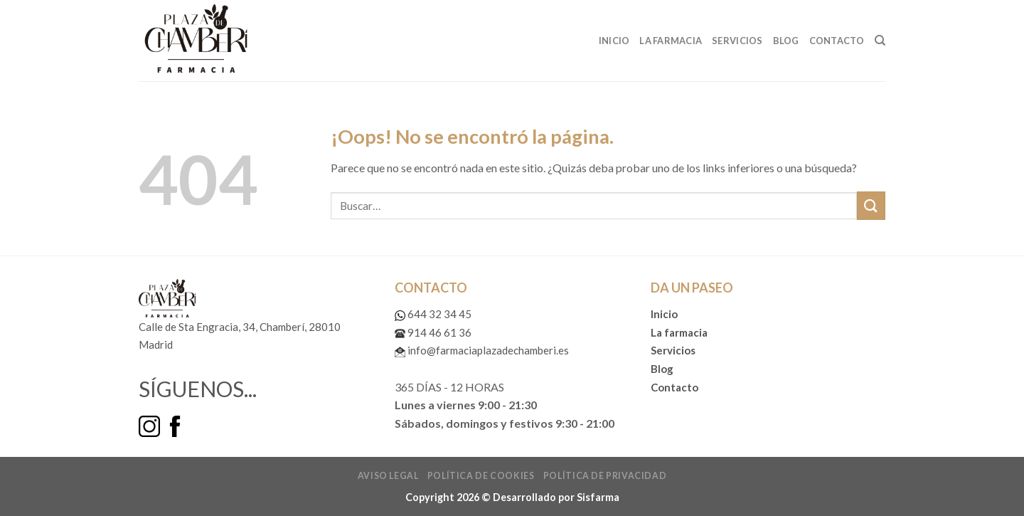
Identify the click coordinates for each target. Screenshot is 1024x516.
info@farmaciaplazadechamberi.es (482, 350)
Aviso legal (388, 475)
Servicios (737, 40)
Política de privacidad (604, 475)
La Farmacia (670, 40)
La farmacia (679, 332)
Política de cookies (481, 475)
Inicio (614, 40)
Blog (786, 40)
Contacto (837, 40)
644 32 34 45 (433, 313)
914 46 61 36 (433, 332)
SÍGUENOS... (198, 388)
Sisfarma (598, 497)
